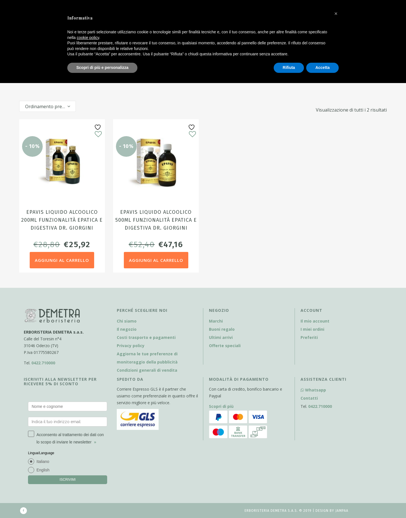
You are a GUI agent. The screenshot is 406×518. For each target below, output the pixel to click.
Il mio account (315, 321)
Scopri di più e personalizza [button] (102, 67)
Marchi (216, 321)
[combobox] (47, 106)
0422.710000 (43, 362)
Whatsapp (313, 390)
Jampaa (341, 511)
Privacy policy (130, 345)
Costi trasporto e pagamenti (146, 337)
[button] (335, 13)
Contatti (309, 398)
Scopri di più (221, 406)
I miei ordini (312, 329)
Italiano (42, 461)
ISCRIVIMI (68, 480)
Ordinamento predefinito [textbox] (50, 106)
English (42, 470)
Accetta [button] (322, 67)
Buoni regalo (222, 329)
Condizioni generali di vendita (147, 370)
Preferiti (309, 337)
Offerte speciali (225, 345)
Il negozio (127, 329)
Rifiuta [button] (289, 67)
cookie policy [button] (88, 37)
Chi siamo (127, 321)
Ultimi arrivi (221, 337)
